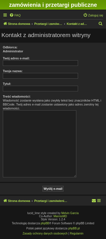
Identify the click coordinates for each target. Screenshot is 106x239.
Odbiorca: (10, 47)
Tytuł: (7, 83)
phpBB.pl (74, 228)
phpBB (45, 223)
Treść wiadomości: (17, 96)
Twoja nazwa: (13, 71)
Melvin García (70, 213)
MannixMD (60, 216)
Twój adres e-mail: (16, 58)
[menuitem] (15, 15)
